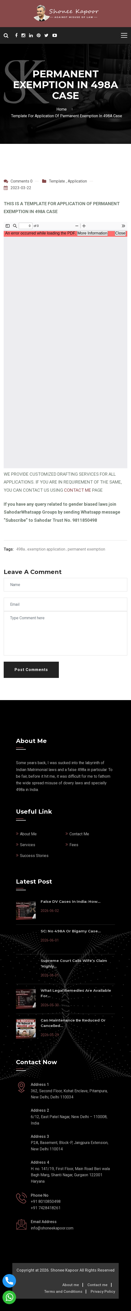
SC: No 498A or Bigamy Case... (71, 931)
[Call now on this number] (9, 1280)
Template (57, 181)
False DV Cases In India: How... (70, 901)
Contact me (97, 1285)
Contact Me (79, 834)
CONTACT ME (77, 490)
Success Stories (34, 855)
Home (62, 109)
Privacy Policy (103, 1291)
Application (77, 181)
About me (70, 1285)
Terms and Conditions (63, 1291)
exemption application (46, 549)
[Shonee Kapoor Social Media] (16, 35)
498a (20, 549)
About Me (28, 834)
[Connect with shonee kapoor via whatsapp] (9, 1297)
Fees (73, 844)
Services (27, 844)
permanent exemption (86, 549)
